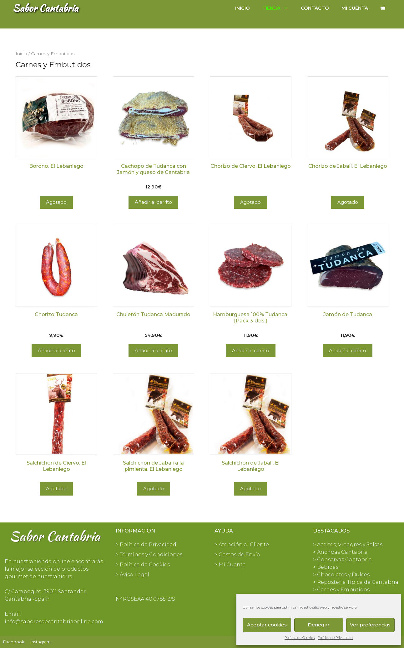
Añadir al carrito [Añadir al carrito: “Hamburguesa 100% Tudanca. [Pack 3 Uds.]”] (250, 350)
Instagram (41, 641)
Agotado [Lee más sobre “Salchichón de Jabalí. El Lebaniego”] (250, 488)
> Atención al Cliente (242, 545)
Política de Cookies (300, 637)
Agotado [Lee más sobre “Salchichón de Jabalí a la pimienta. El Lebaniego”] (153, 488)
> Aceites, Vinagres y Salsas (347, 545)
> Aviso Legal (132, 575)
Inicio (242, 8)
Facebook (13, 641)
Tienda (278, 8)
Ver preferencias (370, 625)
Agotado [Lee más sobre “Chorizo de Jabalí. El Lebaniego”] (347, 202)
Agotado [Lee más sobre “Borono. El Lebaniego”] (56, 202)
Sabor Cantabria (45, 8)
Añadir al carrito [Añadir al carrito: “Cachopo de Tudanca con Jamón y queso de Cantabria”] (153, 202)
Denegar (319, 625)
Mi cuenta (354, 8)
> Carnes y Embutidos (341, 590)
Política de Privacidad (335, 637)
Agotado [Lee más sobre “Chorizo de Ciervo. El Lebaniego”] (250, 202)
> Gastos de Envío (237, 555)
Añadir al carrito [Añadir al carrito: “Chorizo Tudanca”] (56, 350)
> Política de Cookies (143, 565)
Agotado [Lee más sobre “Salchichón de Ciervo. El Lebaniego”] (56, 488)
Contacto (315, 8)
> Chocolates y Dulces (341, 575)
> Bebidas (325, 567)
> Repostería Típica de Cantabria (355, 582)
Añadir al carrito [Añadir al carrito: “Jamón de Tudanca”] (347, 350)
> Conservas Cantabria (342, 560)
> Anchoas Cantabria (340, 552)
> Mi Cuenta (230, 565)
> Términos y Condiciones (149, 555)
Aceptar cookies (267, 625)
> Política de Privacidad (146, 545)
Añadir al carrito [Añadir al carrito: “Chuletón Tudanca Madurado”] (153, 350)
